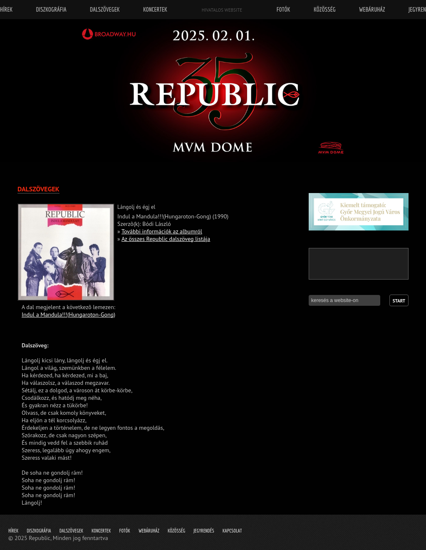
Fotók (124, 530)
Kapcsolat (232, 530)
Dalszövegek (71, 530)
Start (399, 301)
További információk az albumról (161, 231)
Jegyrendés (203, 530)
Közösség (176, 530)
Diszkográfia (39, 530)
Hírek (13, 530)
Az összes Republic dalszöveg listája (165, 239)
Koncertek (101, 530)
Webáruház (149, 530)
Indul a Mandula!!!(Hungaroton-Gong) (68, 314)
